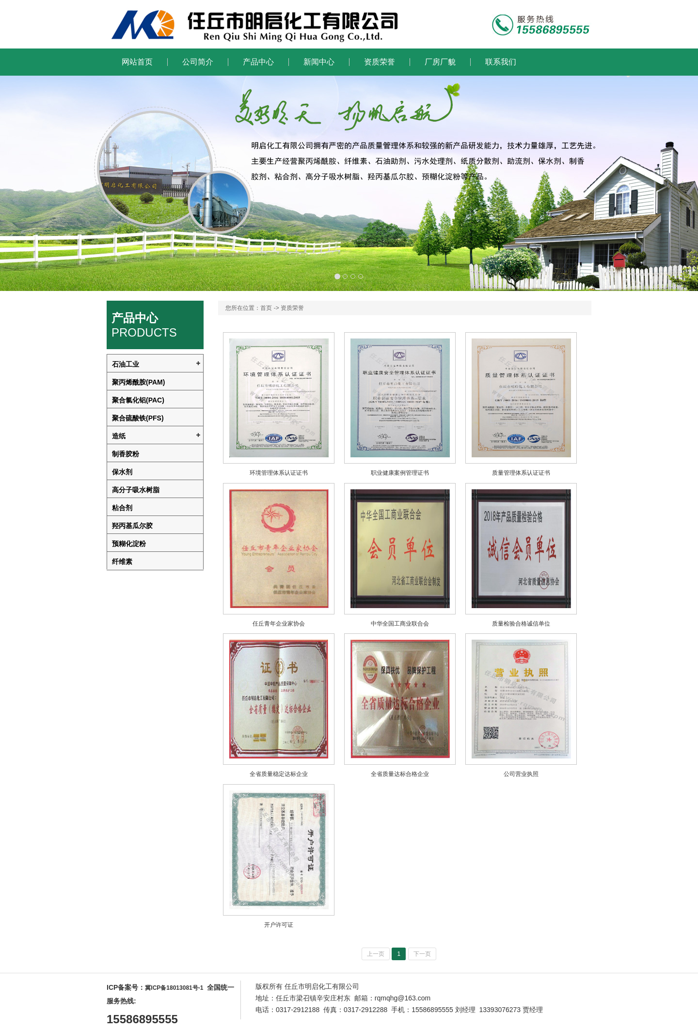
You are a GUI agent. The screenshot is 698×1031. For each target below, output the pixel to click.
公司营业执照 (521, 774)
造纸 (119, 436)
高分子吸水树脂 (135, 490)
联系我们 (500, 62)
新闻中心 (318, 62)
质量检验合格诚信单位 (521, 623)
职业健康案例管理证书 (400, 472)
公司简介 (197, 62)
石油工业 (125, 364)
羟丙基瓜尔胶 (132, 526)
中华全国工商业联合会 (400, 623)
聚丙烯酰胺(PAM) (138, 382)
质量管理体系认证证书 (521, 472)
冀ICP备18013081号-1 (174, 987)
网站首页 (137, 62)
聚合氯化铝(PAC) (138, 400)
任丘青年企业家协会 (279, 623)
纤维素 (122, 561)
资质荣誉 (379, 62)
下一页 (422, 953)
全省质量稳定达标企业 (279, 774)
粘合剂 (122, 508)
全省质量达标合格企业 (400, 774)
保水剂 (122, 472)
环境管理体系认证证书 (279, 472)
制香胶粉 (125, 454)
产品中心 (258, 62)
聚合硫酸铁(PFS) (138, 418)
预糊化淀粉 (129, 544)
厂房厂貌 (440, 62)
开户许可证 (278, 924)
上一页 (375, 953)
